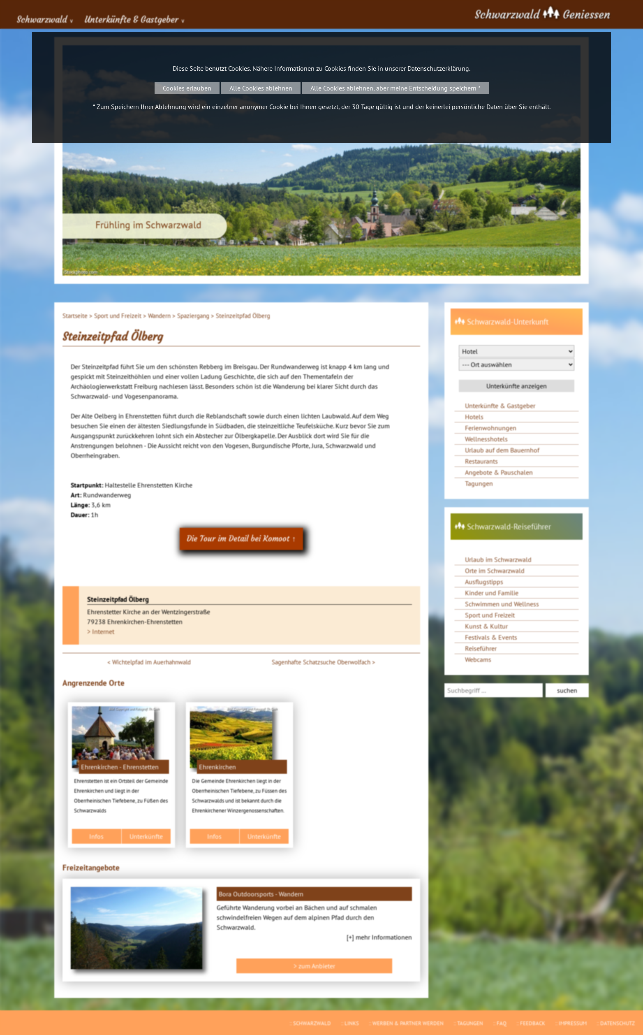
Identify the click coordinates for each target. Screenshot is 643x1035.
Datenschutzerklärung (438, 68)
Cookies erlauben (187, 88)
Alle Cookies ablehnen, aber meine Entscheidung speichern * (395, 88)
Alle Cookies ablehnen (260, 88)
